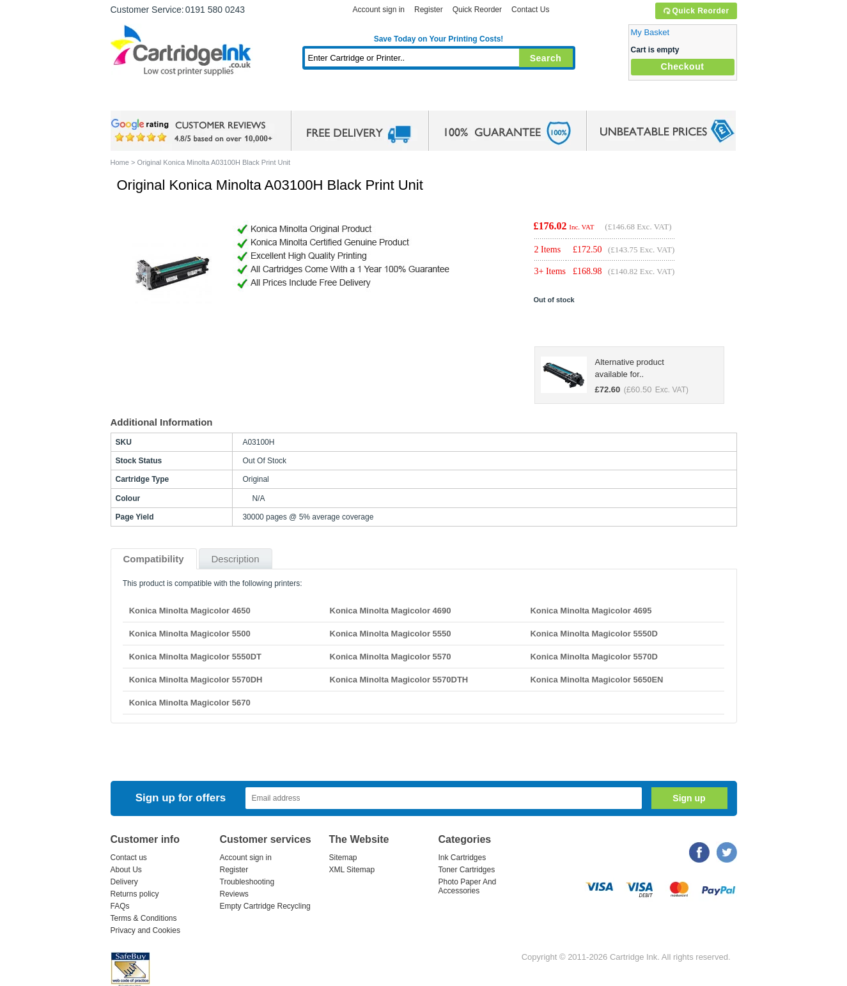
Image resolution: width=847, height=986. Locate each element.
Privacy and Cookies (145, 930)
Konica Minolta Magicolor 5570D (593, 656)
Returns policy (135, 894)
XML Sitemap (352, 869)
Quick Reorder (695, 10)
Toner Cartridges (306, 98)
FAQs (120, 906)
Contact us (129, 857)
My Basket (650, 32)
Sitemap (343, 857)
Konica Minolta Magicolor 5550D (593, 633)
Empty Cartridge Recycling (265, 906)
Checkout (682, 66)
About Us (126, 869)
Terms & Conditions (144, 918)
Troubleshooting (247, 881)
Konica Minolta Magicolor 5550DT (195, 656)
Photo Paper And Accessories (468, 886)
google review (194, 131)
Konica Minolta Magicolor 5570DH (196, 679)
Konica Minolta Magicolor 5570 (390, 656)
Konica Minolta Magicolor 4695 (590, 610)
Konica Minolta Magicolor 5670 (190, 702)
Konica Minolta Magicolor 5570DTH (399, 679)
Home (136, 98)
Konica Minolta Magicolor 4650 (190, 610)
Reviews (234, 894)
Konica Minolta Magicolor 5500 (190, 633)
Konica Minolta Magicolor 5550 (390, 633)
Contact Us (530, 9)
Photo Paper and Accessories (441, 98)
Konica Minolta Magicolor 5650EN (596, 679)
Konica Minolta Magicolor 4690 (390, 610)
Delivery (124, 881)
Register (428, 9)
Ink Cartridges (207, 98)
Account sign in (379, 9)
